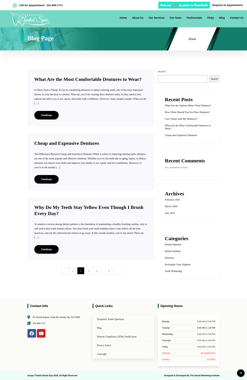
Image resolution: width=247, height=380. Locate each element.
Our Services (156, 17)
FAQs (210, 17)
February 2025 (172, 199)
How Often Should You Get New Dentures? (187, 112)
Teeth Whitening (173, 271)
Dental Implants (173, 244)
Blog (222, 17)
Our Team (175, 17)
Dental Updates (173, 251)
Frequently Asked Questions (110, 319)
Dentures (169, 257)
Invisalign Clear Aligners (178, 264)
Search (161, 71)
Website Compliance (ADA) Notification (116, 336)
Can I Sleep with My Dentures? (181, 118)
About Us (138, 17)
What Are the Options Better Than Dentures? (188, 105)
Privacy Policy (104, 345)
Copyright (102, 354)
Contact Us (237, 17)
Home (123, 17)
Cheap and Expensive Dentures (68, 149)
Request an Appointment (227, 5)
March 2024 (171, 206)
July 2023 (170, 213)
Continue (46, 121)
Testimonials (194, 17)
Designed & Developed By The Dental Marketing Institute (192, 375)
